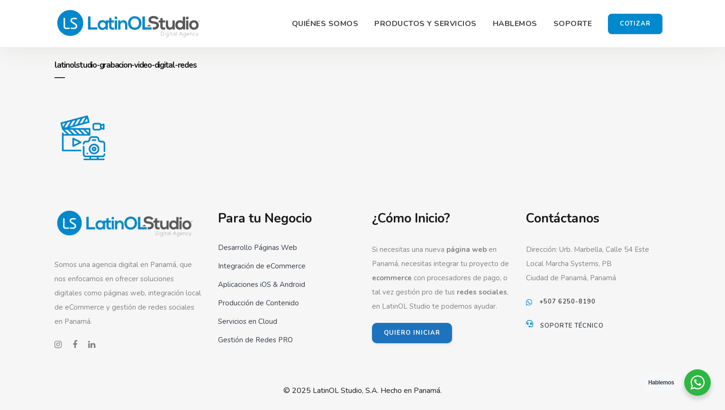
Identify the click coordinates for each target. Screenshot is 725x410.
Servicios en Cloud (247, 321)
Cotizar (635, 23)
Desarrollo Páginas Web (257, 247)
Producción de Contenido (258, 303)
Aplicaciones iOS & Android (261, 284)
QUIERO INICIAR (412, 333)
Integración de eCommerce (262, 266)
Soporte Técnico (572, 325)
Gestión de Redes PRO (255, 340)
